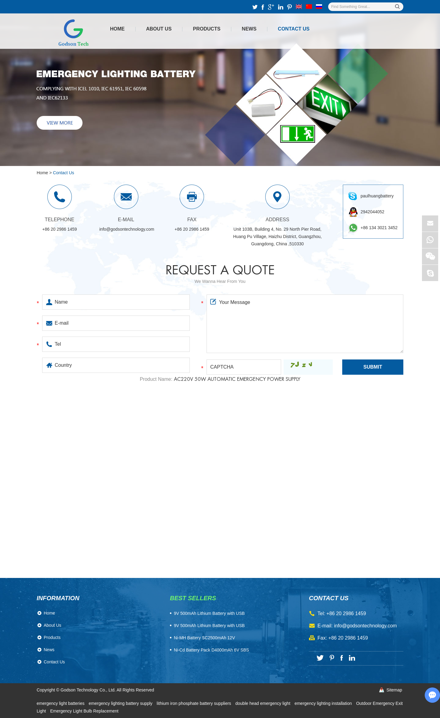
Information (58, 598)
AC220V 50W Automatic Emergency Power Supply (237, 379)
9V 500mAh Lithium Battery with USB (209, 625)
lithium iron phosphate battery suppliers (194, 703)
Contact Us (294, 28)
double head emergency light (263, 703)
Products (207, 28)
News (249, 28)
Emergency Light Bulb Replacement (84, 711)
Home (117, 28)
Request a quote (220, 270)
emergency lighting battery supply (121, 703)
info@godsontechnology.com (126, 229)
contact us (329, 598)
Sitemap (394, 689)
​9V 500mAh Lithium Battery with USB (209, 613)
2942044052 (372, 211)
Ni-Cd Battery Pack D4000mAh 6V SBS (211, 650)
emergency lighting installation (324, 703)
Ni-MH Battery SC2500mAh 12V (204, 637)
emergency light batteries (61, 703)
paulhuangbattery (377, 195)
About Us (159, 28)
